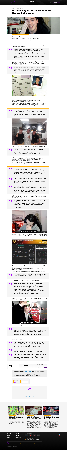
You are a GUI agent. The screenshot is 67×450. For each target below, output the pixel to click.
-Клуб (17, 435)
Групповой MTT (38, 439)
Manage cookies (9, 446)
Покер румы (9, 433)
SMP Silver (32, 439)
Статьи (8, 435)
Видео (8, 437)
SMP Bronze (27, 439)
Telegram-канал (27, 371)
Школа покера (18, 437)
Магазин (17, 433)
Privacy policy (15, 446)
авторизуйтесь (38, 395)
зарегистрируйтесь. (29, 396)
